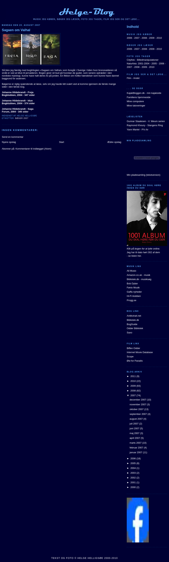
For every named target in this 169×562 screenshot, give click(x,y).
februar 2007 (137, 447)
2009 (151, 38)
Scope (130, 356)
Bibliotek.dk (133, 320)
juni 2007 (135, 428)
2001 (133, 482)
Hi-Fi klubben (134, 296)
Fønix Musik (133, 287)
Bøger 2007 (21, 118)
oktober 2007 (137, 409)
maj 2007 (135, 433)
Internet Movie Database (140, 352)
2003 (133, 472)
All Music (131, 270)
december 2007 (138, 399)
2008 (144, 38)
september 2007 (139, 414)
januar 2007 (136, 452)
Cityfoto (131, 59)
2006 (129, 38)
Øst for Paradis (135, 360)
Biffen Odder (133, 348)
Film (129, 78)
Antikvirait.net (134, 315)
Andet (136, 78)
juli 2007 (134, 423)
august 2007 (136, 418)
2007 (136, 38)
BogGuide (132, 324)
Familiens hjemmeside (138, 97)
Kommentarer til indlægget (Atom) (33, 148)
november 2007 (138, 404)
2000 (133, 487)
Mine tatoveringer (136, 105)
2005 (154, 63)
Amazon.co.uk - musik (138, 275)
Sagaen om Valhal (16, 30)
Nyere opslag (9, 142)
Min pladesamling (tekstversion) (143, 175)
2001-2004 (143, 63)
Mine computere (135, 101)
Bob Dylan (132, 283)
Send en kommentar (12, 137)
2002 (133, 477)
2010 (159, 38)
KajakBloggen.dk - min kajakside (144, 93)
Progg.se (131, 300)
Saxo (129, 332)
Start (61, 142)
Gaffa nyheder (134, 291)
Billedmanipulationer (148, 59)
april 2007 (135, 438)
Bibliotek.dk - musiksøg (139, 279)
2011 (133, 376)
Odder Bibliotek (135, 328)
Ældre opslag (114, 142)
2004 (133, 468)
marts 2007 (136, 442)
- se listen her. (134, 255)
